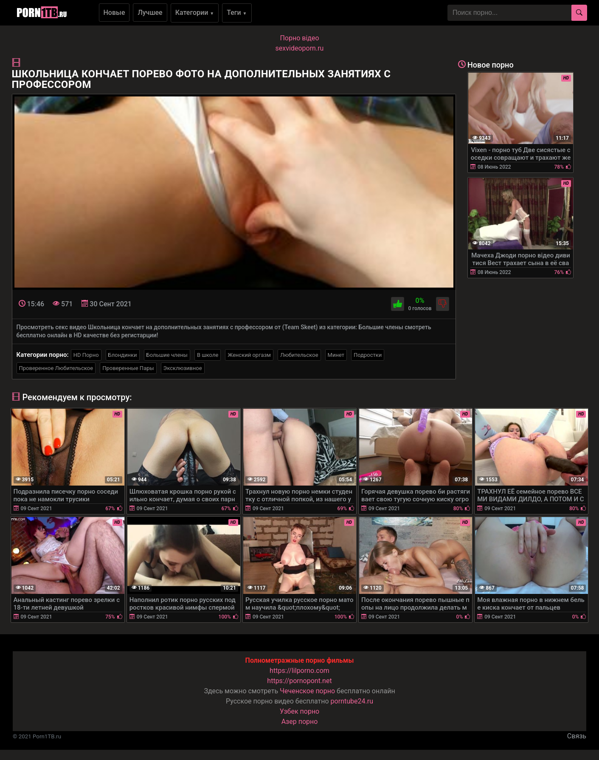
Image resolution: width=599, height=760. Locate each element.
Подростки (368, 355)
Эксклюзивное (182, 368)
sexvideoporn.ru (300, 48)
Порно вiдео (299, 38)
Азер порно (299, 722)
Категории (194, 12)
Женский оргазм (249, 355)
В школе (207, 355)
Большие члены (167, 355)
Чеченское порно (307, 691)
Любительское (299, 355)
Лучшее (150, 12)
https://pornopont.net (299, 681)
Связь (576, 736)
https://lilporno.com (299, 671)
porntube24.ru (352, 701)
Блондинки (122, 355)
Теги (237, 12)
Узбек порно (300, 711)
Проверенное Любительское (56, 368)
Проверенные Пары (128, 368)
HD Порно (86, 355)
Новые (114, 12)
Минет (336, 355)
